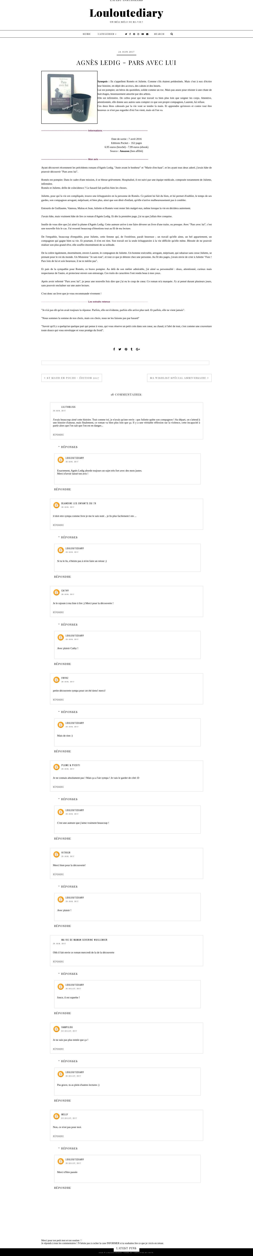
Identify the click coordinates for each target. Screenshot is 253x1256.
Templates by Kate (144, 1252)
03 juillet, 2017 (69, 1118)
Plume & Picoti (70, 765)
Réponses (69, 447)
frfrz (65, 677)
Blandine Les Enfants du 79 (78, 503)
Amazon (124, 150)
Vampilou (67, 1027)
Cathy (65, 590)
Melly (64, 1114)
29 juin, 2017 (72, 552)
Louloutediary (126, 12)
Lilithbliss (68, 406)
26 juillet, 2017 (73, 988)
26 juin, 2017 (72, 461)
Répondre (58, 434)
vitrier (66, 852)
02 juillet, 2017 (69, 1031)
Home (87, 33)
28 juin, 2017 (67, 507)
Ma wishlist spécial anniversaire (178, 378)
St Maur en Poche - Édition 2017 (72, 378)
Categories (106, 33)
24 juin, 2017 (59, 410)
